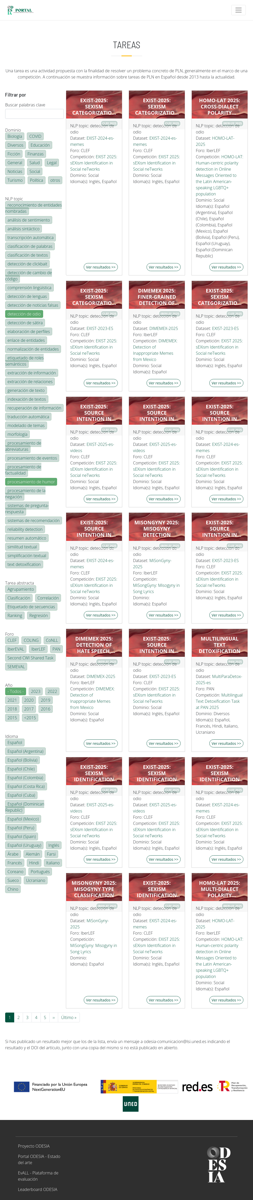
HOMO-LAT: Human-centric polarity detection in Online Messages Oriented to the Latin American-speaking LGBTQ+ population (219, 175)
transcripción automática (30, 237)
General (14, 162)
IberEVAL (15, 649)
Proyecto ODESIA (34, 1146)
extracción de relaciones (29, 381)
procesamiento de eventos (32, 458)
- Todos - (15, 691)
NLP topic (14, 199)
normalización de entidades (33, 349)
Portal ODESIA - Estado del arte (39, 1159)
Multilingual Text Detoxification (219, 645)
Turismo (15, 180)
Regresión (38, 615)
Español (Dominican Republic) (24, 807)
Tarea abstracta (19, 583)
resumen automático (26, 538)
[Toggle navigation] (238, 10)
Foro (9, 634)
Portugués (40, 871)
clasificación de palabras (29, 246)
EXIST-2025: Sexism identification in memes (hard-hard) (219, 773)
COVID (35, 136)
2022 (52, 691)
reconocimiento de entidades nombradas (33, 208)
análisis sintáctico (23, 229)
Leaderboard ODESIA (37, 1189)
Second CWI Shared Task (30, 658)
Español (14, 742)
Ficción (13, 154)
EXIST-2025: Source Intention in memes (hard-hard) (219, 413)
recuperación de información (34, 408)
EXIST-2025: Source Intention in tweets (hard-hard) (219, 528)
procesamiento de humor (31, 482)
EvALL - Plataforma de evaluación (38, 1176)
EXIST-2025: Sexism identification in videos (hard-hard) (94, 773)
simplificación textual (26, 555)
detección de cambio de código (28, 276)
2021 (12, 700)
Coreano (15, 871)
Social (34, 171)
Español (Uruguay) (24, 845)
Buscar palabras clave (25, 105)
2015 (12, 718)
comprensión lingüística (29, 287)
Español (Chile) (21, 769)
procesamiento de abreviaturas (23, 446)
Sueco (13, 880)
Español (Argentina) (25, 751)
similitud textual (22, 547)
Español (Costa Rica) (26, 786)
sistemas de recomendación (33, 520)
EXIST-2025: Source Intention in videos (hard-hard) (94, 413)
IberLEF (38, 649)
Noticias (14, 171)
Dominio (13, 130)
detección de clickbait (27, 264)
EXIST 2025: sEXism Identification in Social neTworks (93, 163)
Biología (14, 136)
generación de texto (26, 390)
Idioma (11, 736)
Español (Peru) (20, 828)
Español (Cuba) (21, 795)
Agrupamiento (20, 589)
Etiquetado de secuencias (31, 607)
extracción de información (31, 373)
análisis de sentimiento (28, 220)
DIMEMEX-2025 (163, 328)
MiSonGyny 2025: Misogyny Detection (156, 528)
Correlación (48, 598)
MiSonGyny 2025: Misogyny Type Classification (94, 889)
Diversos (15, 145)
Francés (14, 863)
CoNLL (52, 640)
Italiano (53, 863)
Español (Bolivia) (22, 760)
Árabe (13, 854)
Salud (34, 162)
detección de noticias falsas (32, 305)
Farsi (51, 854)
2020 (29, 700)
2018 (12, 709)
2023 (36, 691)
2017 (29, 709)
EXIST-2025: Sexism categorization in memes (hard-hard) (94, 106)
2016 (45, 709)
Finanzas (35, 154)
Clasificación (18, 598)
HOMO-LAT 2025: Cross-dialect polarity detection (219, 106)
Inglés (53, 845)
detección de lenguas (27, 296)
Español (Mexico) (23, 819)
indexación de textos (26, 399)
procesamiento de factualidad (23, 470)
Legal (52, 162)
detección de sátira (25, 323)
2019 (45, 700)
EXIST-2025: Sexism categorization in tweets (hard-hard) (94, 297)
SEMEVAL (16, 666)
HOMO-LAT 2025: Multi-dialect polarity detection (219, 889)
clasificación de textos (27, 255)
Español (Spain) (21, 836)
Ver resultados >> (101, 267)
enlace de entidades (26, 340)
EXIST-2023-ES (100, 328)
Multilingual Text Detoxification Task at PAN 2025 (219, 701)
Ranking (14, 615)
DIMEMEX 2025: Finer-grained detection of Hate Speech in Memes (157, 297)
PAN (56, 649)
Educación (40, 145)
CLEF (12, 640)
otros (55, 180)
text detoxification (24, 564)
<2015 (30, 718)
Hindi (34, 863)
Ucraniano (35, 880)
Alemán (33, 854)
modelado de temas (26, 425)
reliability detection (25, 529)
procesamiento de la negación (25, 494)
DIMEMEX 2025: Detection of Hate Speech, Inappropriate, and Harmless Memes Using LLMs (93, 645)
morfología (17, 434)
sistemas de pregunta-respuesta (27, 509)
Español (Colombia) (25, 777)
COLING (31, 640)
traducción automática (28, 417)
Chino (12, 889)
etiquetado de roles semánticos (24, 361)
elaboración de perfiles (28, 331)
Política (36, 180)
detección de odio (24, 314)
